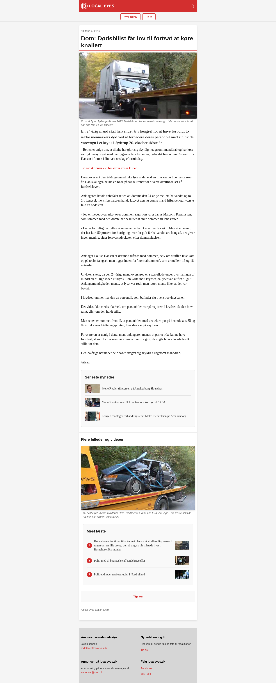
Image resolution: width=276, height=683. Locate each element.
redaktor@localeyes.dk (94, 648)
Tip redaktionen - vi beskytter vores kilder (109, 168)
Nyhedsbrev (130, 16)
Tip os (148, 16)
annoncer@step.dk (92, 672)
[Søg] (192, 6)
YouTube (146, 673)
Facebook (146, 668)
